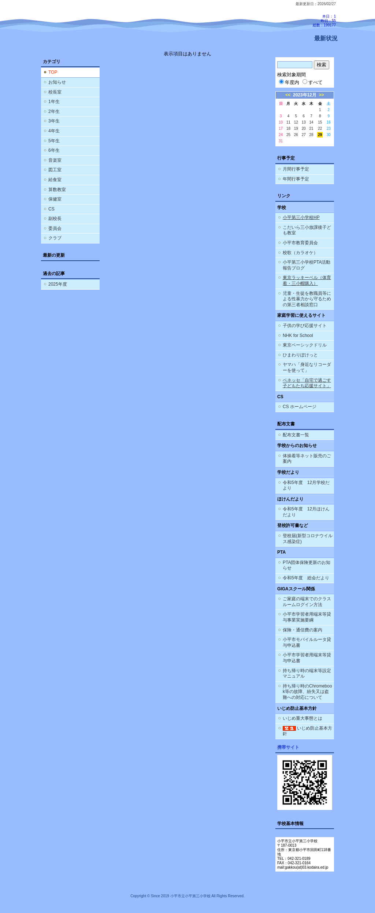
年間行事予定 (296, 179)
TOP (52, 72)
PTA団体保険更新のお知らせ (306, 565)
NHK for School (298, 335)
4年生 (54, 130)
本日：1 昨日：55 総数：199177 (324, 20)
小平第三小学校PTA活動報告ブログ (306, 265)
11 (288, 122)
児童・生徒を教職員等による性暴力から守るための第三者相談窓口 (307, 299)
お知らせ (57, 82)
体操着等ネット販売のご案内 (307, 458)
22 (320, 128)
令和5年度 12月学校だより (306, 485)
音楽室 (55, 160)
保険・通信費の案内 (302, 629)
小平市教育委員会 (300, 242)
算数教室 (57, 189)
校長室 (55, 92)
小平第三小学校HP (301, 217)
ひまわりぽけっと (300, 355)
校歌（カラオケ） (300, 252)
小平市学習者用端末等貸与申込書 (307, 657)
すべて (312, 82)
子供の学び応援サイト (305, 325)
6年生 (54, 150)
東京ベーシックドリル (305, 345)
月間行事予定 (296, 169)
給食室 (55, 179)
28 (311, 135)
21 (311, 128)
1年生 (54, 101)
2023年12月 (304, 95)
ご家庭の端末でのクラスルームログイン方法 (307, 601)
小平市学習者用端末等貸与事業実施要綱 (307, 617)
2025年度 (57, 284)
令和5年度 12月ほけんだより (306, 511)
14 (311, 122)
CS (51, 209)
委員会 (55, 228)
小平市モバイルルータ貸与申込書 (307, 642)
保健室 (55, 199)
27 (304, 135)
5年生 (54, 140)
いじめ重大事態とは (302, 718)
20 (304, 128)
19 (296, 128)
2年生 (54, 111)
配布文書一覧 (296, 434)
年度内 (289, 82)
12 (296, 122)
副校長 (55, 218)
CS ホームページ (299, 406)
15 (320, 122)
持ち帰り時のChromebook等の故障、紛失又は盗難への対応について (307, 691)
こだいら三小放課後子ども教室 (307, 230)
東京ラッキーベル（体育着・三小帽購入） (307, 280)
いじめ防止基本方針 (307, 731)
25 (288, 135)
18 (288, 128)
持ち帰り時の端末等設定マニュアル (307, 673)
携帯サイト (288, 747)
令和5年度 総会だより (306, 577)
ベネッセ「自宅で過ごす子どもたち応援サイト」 (307, 383)
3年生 (54, 121)
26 (296, 135)
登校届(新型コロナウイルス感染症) (308, 538)
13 (304, 122)
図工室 (55, 169)
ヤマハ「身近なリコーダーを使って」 (307, 367)
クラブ (55, 238)
